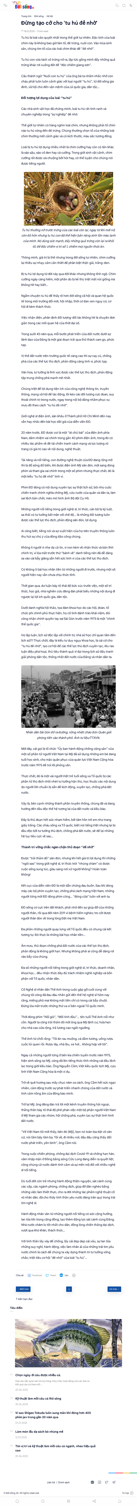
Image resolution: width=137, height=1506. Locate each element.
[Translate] (130, 5)
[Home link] (69, 1289)
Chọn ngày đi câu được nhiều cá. (38, 1375)
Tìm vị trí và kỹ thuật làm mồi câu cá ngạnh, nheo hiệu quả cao (55, 1448)
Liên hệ (51, 1482)
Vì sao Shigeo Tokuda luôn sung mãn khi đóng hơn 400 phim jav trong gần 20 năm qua (53, 1415)
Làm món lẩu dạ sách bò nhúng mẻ (39, 1432)
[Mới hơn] (23, 1289)
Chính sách (64, 1482)
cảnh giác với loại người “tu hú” (70, 81)
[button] (117, 5)
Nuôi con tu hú (54, 76)
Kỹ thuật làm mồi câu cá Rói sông (38, 1398)
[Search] (124, 5)
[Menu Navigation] (5, 5)
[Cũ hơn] (114, 1289)
